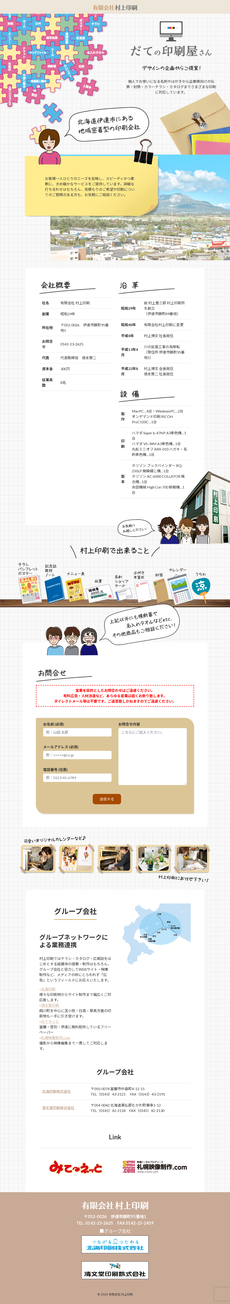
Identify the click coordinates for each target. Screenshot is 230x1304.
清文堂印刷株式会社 (58, 1108)
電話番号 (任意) (77, 774)
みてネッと (50, 1021)
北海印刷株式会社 (56, 1091)
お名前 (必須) (77, 729)
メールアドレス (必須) (77, 752)
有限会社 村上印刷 (121, 1294)
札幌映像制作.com (55, 1037)
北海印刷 (48, 989)
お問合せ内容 (152, 753)
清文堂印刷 (50, 1005)
